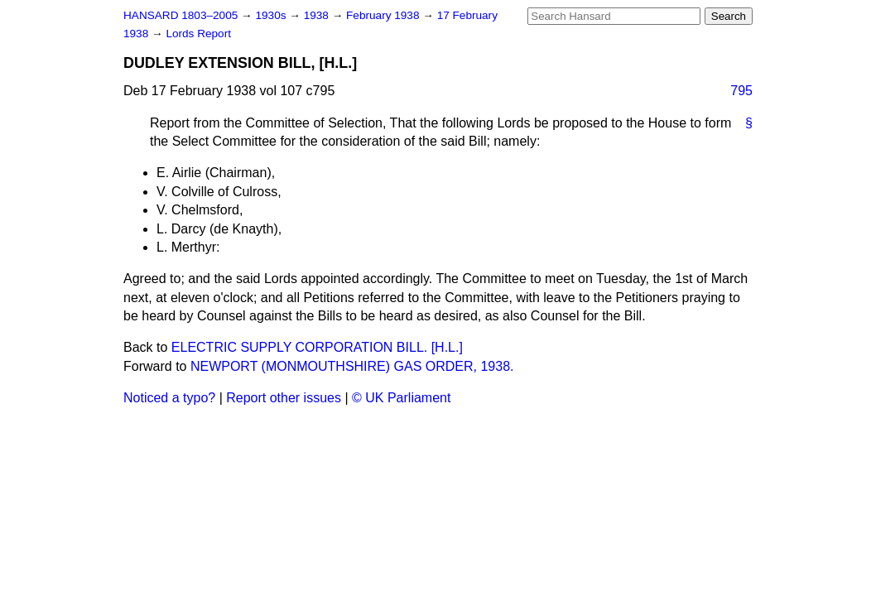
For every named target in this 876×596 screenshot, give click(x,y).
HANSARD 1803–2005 (180, 15)
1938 (318, 15)
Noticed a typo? (169, 398)
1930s (272, 15)
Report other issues (283, 398)
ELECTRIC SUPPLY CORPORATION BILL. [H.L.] (317, 347)
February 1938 (384, 15)
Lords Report (198, 33)
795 (741, 91)
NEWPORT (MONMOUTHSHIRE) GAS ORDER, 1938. (352, 366)
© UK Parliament (401, 398)
